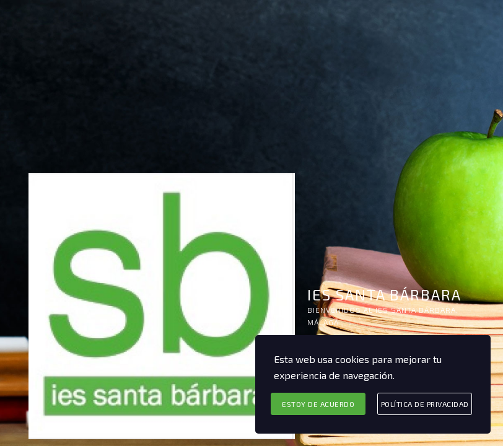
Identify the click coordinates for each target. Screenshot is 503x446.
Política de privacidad (425, 404)
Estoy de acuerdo (318, 404)
